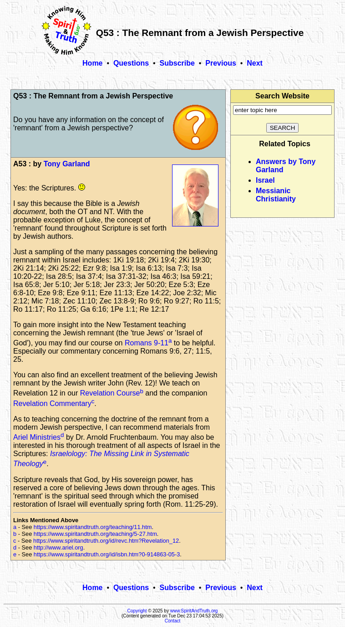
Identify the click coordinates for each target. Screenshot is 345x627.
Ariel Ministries (37, 437)
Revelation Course (110, 393)
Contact (172, 620)
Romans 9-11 (146, 343)
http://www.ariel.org (58, 547)
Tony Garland (67, 164)
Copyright (137, 610)
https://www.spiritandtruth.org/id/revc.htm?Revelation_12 (106, 540)
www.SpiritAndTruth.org (194, 610)
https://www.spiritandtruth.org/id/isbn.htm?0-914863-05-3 (107, 554)
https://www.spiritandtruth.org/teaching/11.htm (93, 527)
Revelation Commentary (52, 403)
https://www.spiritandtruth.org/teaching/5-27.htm (95, 533)
